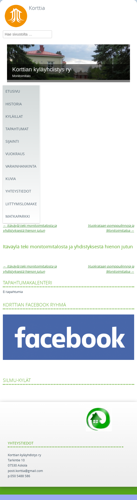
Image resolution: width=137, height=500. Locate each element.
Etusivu (12, 91)
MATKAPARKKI (17, 216)
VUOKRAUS (15, 154)
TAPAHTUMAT (17, 129)
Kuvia (10, 179)
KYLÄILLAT (14, 116)
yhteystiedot (18, 191)
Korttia (37, 8)
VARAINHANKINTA (20, 166)
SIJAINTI (12, 141)
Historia (13, 104)
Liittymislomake (21, 204)
